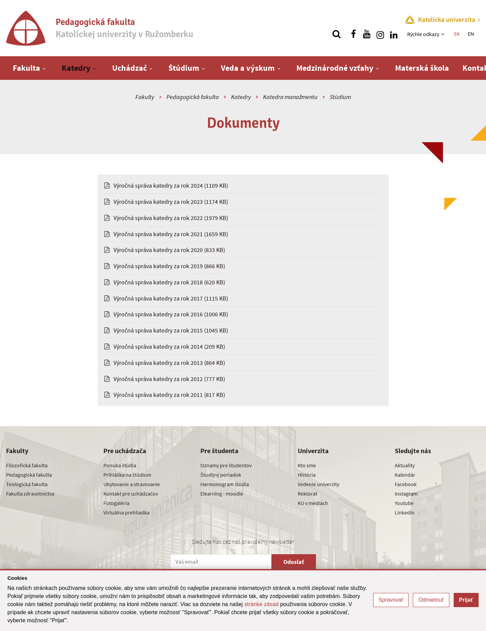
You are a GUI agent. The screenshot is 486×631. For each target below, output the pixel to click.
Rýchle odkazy (423, 34)
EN (471, 33)
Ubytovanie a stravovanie (131, 484)
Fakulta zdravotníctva (30, 493)
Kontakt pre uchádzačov (130, 493)
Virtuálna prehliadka (126, 512)
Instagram (406, 493)
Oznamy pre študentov (226, 465)
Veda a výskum (248, 68)
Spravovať (391, 600)
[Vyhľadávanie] (336, 34)
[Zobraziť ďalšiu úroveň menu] (443, 34)
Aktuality (405, 465)
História (307, 474)
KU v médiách (313, 503)
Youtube (404, 503)
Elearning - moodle (221, 493)
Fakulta (26, 68)
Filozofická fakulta (26, 465)
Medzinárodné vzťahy (335, 68)
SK (457, 33)
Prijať (466, 600)
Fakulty (144, 97)
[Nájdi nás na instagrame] (380, 34)
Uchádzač (129, 68)
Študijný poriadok (220, 474)
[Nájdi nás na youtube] (367, 34)
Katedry (76, 68)
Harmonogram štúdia (224, 484)
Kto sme (307, 465)
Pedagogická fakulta (192, 97)
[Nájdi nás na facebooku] (353, 34)
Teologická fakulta (26, 484)
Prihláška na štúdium (127, 474)
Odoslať (293, 562)
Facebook (406, 484)
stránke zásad (261, 604)
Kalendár (405, 474)
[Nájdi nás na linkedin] (393, 34)
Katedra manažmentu (290, 97)
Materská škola (422, 68)
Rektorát (307, 493)
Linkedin (405, 512)
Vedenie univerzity (318, 484)
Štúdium (183, 68)
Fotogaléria (116, 503)
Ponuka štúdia (119, 465)
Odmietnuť (431, 600)
